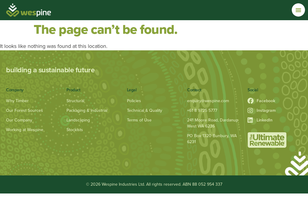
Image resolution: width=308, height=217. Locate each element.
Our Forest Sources (24, 110)
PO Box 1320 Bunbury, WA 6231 (212, 138)
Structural (75, 100)
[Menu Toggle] (298, 10)
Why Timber (17, 100)
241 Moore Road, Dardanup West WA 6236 (212, 123)
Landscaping (78, 120)
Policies (134, 100)
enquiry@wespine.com (208, 100)
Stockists (74, 129)
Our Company (19, 120)
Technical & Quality (144, 110)
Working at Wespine (24, 129)
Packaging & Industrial (86, 110)
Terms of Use (139, 120)
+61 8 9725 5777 (202, 110)
